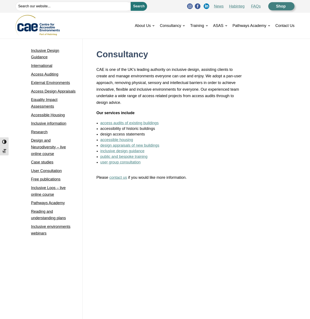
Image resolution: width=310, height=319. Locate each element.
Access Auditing (44, 74)
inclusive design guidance (122, 151)
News (219, 6)
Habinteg (237, 6)
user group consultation (120, 162)
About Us (143, 25)
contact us (118, 177)
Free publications (45, 179)
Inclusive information (48, 123)
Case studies (42, 162)
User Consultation (46, 171)
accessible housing (116, 140)
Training (197, 25)
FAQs (256, 6)
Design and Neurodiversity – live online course (48, 147)
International (41, 66)
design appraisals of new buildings (129, 145)
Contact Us (284, 25)
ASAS (218, 25)
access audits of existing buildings (129, 123)
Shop (281, 6)
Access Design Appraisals (53, 91)
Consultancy (170, 25)
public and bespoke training (123, 156)
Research (39, 132)
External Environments (50, 83)
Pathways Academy (249, 25)
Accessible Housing (48, 115)
